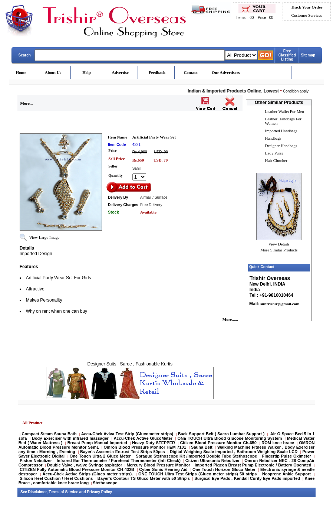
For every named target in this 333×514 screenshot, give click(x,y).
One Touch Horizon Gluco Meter (224, 469)
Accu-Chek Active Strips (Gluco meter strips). (87, 474)
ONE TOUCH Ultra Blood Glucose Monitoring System (230, 438)
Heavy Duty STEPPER (153, 442)
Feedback (157, 72)
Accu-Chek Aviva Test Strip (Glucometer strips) (127, 434)
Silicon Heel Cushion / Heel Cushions (56, 478)
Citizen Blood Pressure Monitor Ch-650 (218, 442)
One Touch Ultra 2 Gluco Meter (100, 456)
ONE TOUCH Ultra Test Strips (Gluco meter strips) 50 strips (197, 474)
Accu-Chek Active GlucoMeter (144, 438)
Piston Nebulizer (36, 460)
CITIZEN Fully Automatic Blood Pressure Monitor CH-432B (77, 469)
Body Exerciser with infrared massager (70, 438)
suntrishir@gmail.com (279, 304)
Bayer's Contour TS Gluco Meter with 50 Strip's (144, 478)
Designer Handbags (281, 145)
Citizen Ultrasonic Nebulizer (212, 460)
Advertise (120, 72)
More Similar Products (278, 250)
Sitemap (308, 55)
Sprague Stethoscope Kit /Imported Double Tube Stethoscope (196, 456)
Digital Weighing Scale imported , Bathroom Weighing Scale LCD (233, 451)
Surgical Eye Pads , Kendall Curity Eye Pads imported (247, 478)
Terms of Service (63, 492)
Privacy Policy (99, 492)
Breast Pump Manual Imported (97, 442)
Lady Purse (274, 153)
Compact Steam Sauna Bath (49, 434)
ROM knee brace (277, 442)
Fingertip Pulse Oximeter (286, 456)
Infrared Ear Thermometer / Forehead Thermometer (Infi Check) (119, 460)
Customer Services (306, 15)
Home (21, 72)
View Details (279, 244)
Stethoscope (105, 483)
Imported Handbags (281, 130)
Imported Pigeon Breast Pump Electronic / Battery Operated (254, 465)
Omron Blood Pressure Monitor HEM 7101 (145, 447)
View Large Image (44, 237)
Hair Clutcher (276, 160)
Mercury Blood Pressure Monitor (158, 465)
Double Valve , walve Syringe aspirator (84, 465)
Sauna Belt (202, 447)
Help (86, 72)
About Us (53, 72)
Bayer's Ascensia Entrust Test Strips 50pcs (122, 451)
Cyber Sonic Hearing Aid (163, 469)
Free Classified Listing (287, 55)
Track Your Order (306, 7)
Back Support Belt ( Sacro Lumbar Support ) (221, 434)
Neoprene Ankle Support (286, 474)
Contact (190, 72)
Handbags (273, 138)
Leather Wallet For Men (284, 111)
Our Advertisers (226, 72)
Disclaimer (37, 492)
